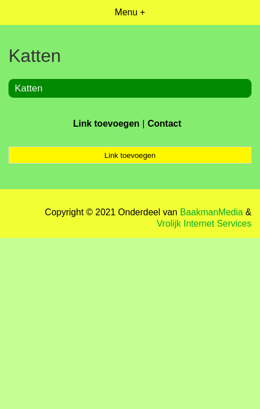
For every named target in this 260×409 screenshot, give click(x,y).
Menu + (130, 12)
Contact (164, 123)
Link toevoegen (106, 123)
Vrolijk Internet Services (204, 223)
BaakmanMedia (211, 212)
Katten (28, 88)
